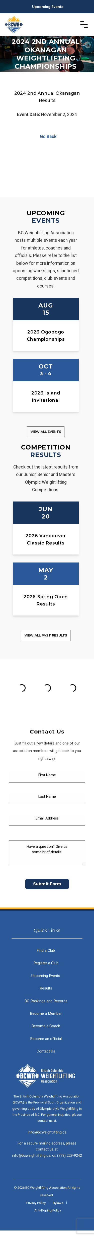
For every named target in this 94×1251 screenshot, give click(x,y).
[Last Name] (47, 819)
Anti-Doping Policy (47, 1231)
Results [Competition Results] (45, 454)
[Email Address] (47, 841)
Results (46, 1008)
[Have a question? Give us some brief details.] (47, 873)
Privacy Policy (36, 1223)
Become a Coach (45, 1046)
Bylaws (58, 1223)
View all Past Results (46, 635)
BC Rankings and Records (45, 1021)
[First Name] (47, 797)
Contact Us (46, 1072)
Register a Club (45, 983)
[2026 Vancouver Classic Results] (46, 528)
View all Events (46, 432)
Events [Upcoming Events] (46, 220)
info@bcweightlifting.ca (47, 1152)
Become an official (46, 1059)
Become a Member (46, 1034)
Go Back (47, 136)
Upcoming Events (47, 6)
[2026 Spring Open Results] (46, 589)
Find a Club (46, 971)
